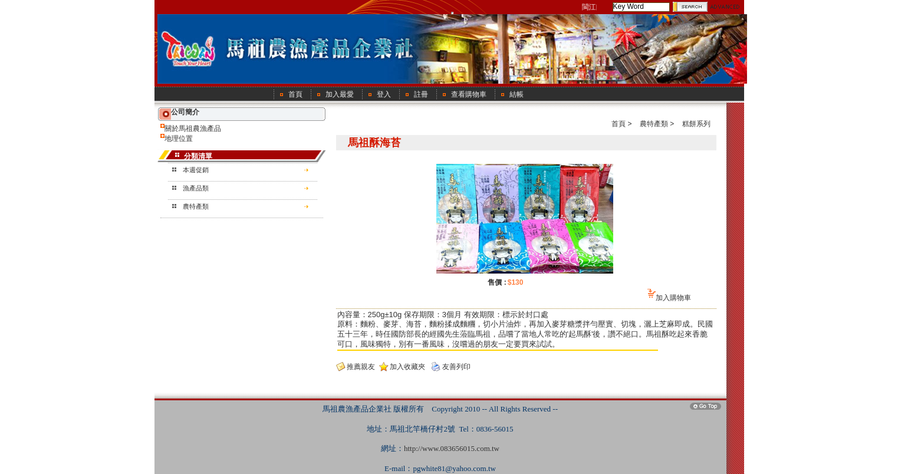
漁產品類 (196, 188)
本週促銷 (196, 169)
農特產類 (196, 206)
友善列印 (456, 367)
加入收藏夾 (407, 367)
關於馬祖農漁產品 (193, 128)
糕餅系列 (696, 124)
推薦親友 (361, 367)
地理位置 (179, 138)
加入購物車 (673, 298)
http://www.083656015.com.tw (451, 448)
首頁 (618, 124)
